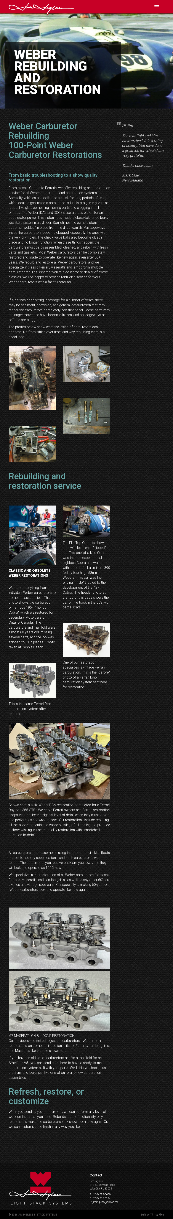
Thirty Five (157, 1214)
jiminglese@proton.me (105, 1202)
